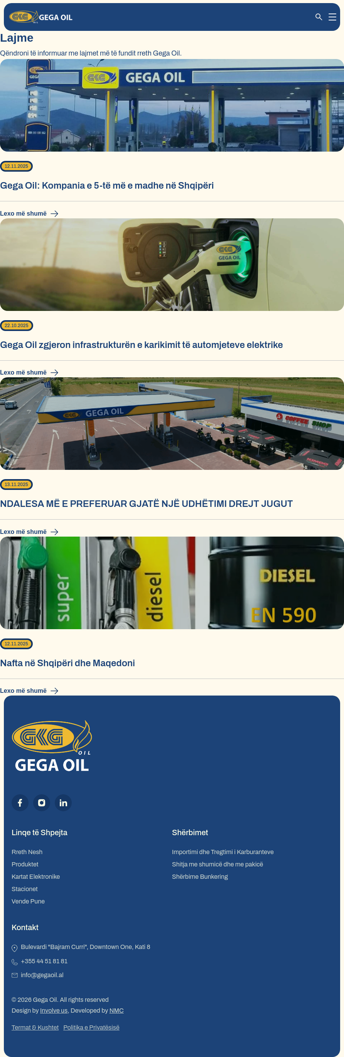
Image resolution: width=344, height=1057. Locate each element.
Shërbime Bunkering (200, 876)
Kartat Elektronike (36, 876)
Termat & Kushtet (35, 1027)
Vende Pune (28, 901)
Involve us (53, 1010)
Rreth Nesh (27, 852)
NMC (117, 1010)
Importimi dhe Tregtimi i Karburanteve (223, 852)
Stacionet (25, 889)
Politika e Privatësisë (91, 1027)
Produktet (25, 864)
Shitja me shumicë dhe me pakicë (217, 864)
